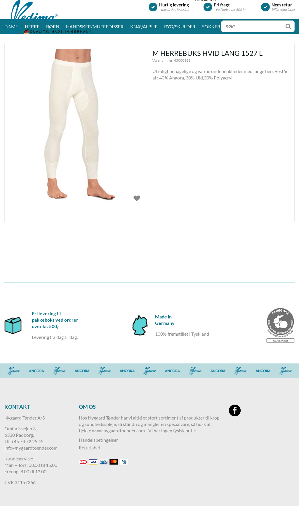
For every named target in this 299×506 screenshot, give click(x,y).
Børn (52, 65)
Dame (11, 65)
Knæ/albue (143, 65)
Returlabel (89, 447)
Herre (32, 65)
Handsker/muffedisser (95, 65)
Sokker (211, 65)
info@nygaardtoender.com (31, 447)
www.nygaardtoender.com (118, 430)
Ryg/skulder (179, 65)
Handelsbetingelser (98, 440)
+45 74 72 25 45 (27, 441)
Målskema (205, 38)
